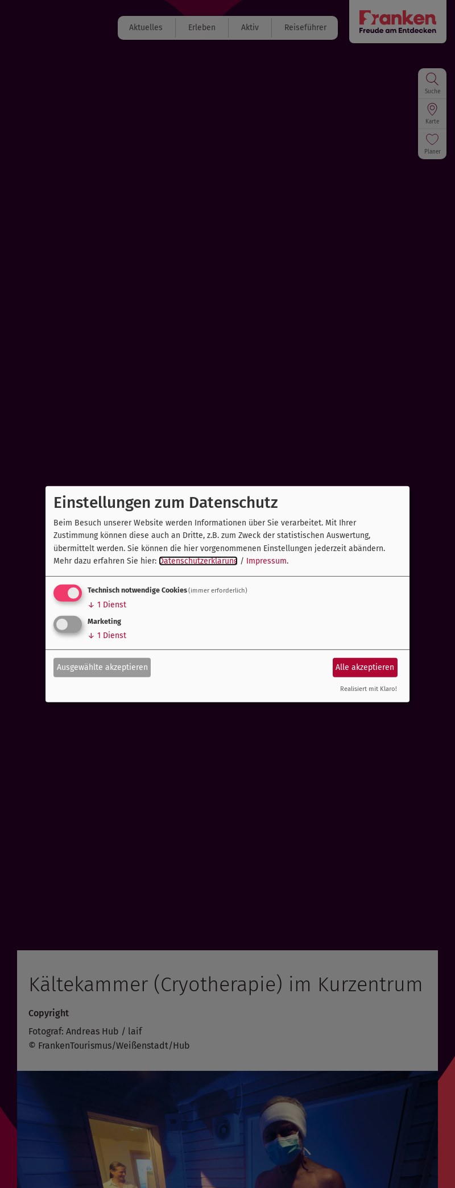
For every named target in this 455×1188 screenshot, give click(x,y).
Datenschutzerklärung (198, 561)
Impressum (266, 561)
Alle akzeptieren (365, 667)
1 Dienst (107, 605)
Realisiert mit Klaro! (368, 689)
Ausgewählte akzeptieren (102, 667)
